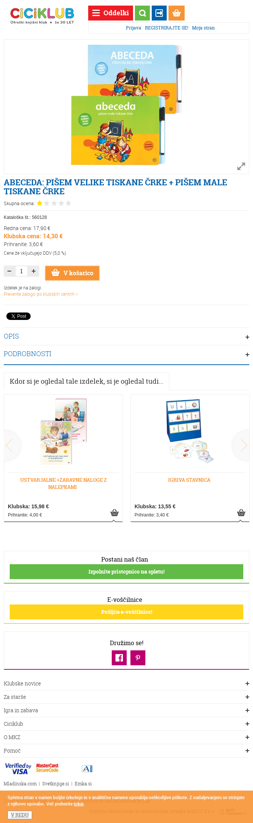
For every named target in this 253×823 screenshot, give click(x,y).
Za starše (126, 697)
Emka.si (83, 783)
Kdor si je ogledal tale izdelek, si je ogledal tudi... (86, 381)
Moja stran (203, 28)
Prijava (133, 28)
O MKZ (126, 738)
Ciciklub (126, 724)
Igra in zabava (126, 711)
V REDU (20, 814)
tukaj (78, 804)
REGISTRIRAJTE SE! (166, 28)
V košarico (72, 273)
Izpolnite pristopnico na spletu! (126, 571)
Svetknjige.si (55, 783)
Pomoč (126, 751)
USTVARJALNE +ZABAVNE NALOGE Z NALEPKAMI (63, 483)
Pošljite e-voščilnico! (126, 611)
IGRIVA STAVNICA (189, 480)
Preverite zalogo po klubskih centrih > (41, 294)
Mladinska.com (20, 783)
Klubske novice (126, 684)
